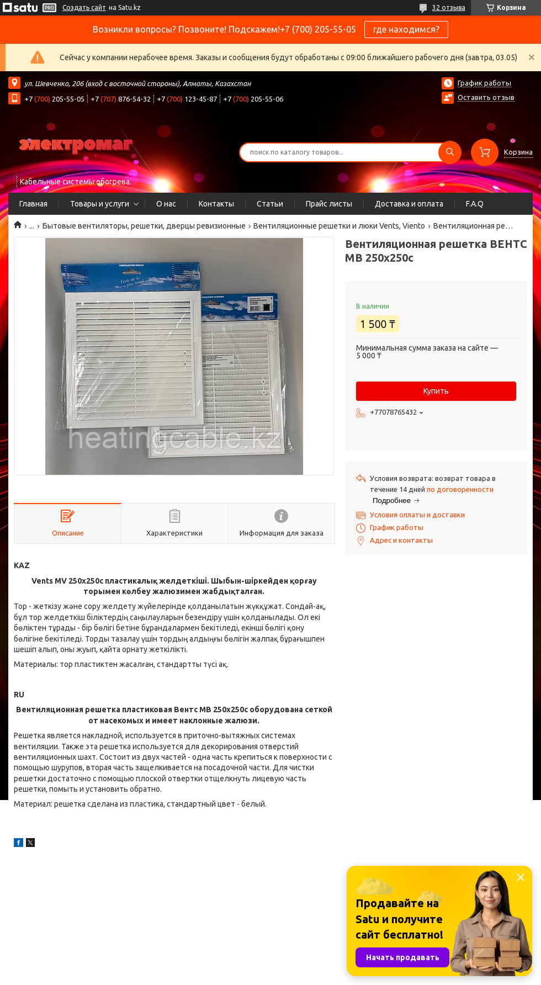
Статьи (270, 204)
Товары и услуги (99, 204)
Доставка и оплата (409, 204)
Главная (33, 204)
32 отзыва (448, 7)
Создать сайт (84, 7)
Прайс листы (329, 204)
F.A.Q (475, 204)
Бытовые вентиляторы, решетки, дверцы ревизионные (144, 225)
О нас (166, 204)
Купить (436, 390)
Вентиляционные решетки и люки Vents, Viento (339, 225)
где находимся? (406, 29)
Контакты (216, 204)
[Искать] (450, 152)
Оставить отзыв (486, 97)
